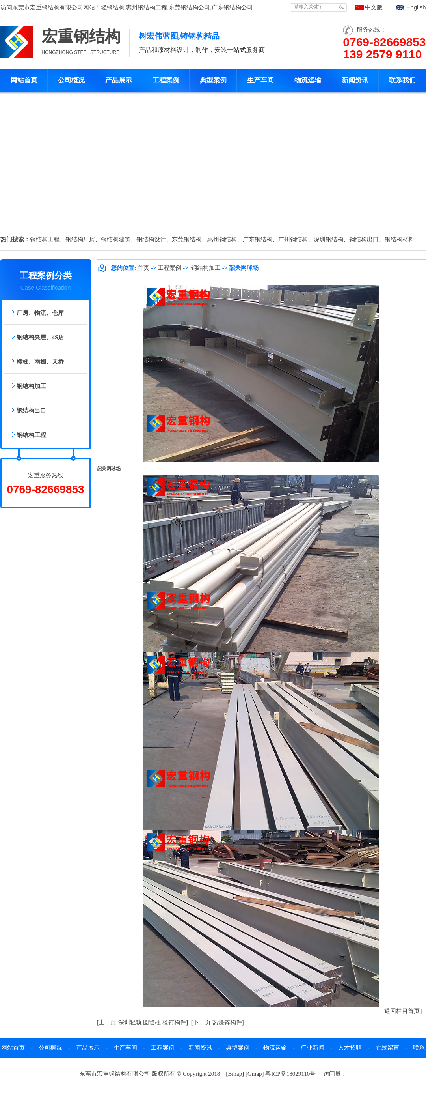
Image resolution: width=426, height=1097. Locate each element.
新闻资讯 (355, 80)
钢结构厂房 (80, 239)
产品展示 (118, 80)
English (416, 7)
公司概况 (71, 80)
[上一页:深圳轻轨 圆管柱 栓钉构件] (142, 1022)
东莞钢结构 (186, 239)
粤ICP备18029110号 (290, 1074)
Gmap (254, 1074)
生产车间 (260, 80)
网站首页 (24, 80)
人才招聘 (350, 1048)
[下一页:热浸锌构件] (217, 1022)
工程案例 (166, 80)
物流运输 (307, 80)
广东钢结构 (257, 239)
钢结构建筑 (115, 239)
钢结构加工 (31, 386)
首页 (143, 268)
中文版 (374, 7)
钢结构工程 (45, 239)
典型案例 (213, 80)
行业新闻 (312, 1048)
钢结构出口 (364, 239)
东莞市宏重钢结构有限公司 (47, 7)
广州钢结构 (293, 239)
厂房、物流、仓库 (40, 313)
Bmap (235, 1074)
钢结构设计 (151, 239)
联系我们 (402, 80)
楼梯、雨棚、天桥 (40, 362)
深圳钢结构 (328, 239)
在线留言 (387, 1048)
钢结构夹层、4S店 (40, 337)
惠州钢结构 (222, 239)
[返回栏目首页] (402, 1011)
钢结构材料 (399, 239)
